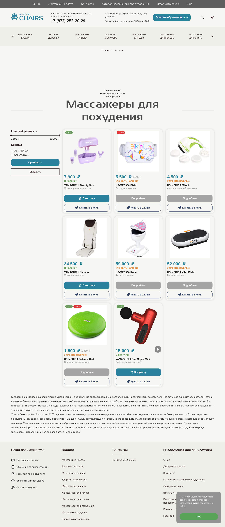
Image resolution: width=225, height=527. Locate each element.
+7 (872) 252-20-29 (124, 460)
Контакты (87, 4)
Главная (106, 50)
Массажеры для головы (76, 492)
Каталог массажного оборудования (125, 4)
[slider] (11, 135)
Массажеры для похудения (78, 506)
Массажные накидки (74, 473)
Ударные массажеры (74, 479)
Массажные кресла (73, 460)
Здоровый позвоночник (75, 519)
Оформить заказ (168, 4)
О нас (36, 4)
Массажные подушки (74, 512)
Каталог (119, 50)
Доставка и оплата (60, 4)
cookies (201, 496)
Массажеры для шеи (74, 486)
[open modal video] (158, 349)
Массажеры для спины (75, 499)
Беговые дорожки (72, 466)
